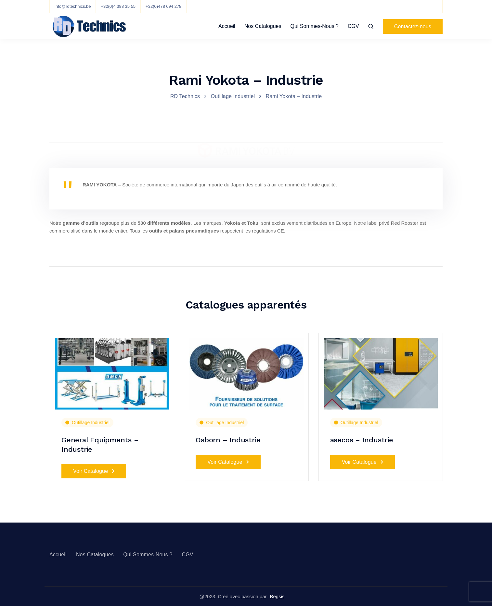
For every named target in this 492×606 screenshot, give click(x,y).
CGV (353, 26)
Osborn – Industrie (228, 440)
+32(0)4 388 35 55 (118, 6)
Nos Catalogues (262, 26)
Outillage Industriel (91, 422)
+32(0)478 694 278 (163, 6)
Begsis (277, 596)
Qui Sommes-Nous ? (315, 26)
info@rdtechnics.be (73, 6)
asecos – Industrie (361, 440)
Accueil (226, 26)
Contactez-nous (412, 26)
